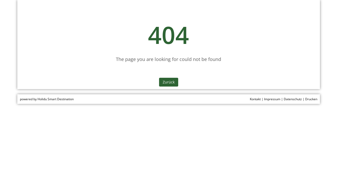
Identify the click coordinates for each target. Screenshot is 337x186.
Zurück (169, 82)
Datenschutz (293, 99)
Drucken (311, 99)
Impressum (272, 99)
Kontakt (255, 99)
